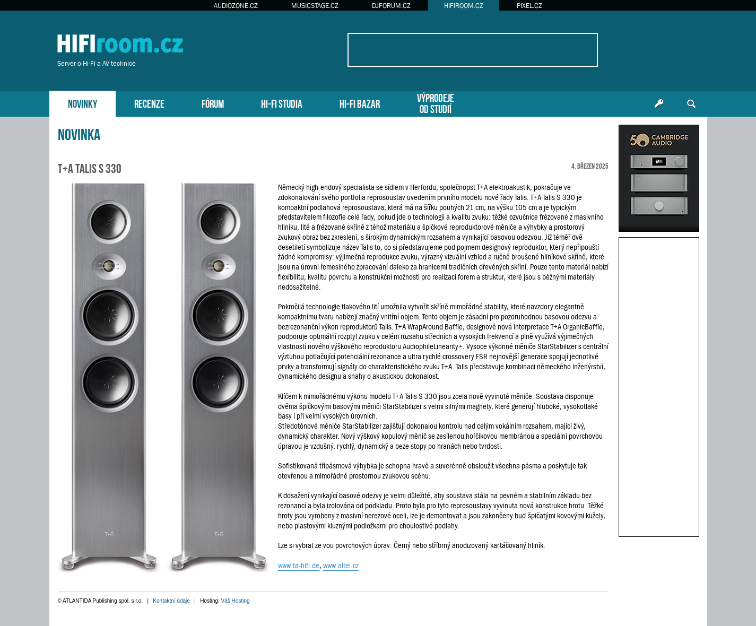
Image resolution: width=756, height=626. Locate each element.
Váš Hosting (235, 601)
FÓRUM (213, 102)
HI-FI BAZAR (360, 102)
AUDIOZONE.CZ (236, 6)
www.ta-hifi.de (298, 565)
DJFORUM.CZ (391, 6)
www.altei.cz (341, 565)
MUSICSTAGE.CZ (314, 6)
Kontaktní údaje (171, 601)
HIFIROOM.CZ (463, 6)
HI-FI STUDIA (281, 102)
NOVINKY (82, 102)
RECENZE (149, 102)
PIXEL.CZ (529, 6)
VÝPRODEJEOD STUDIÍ (435, 102)
